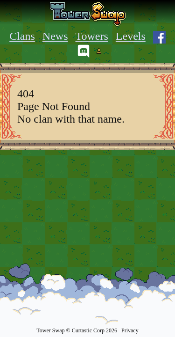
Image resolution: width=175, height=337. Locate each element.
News (55, 36)
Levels (131, 36)
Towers (92, 36)
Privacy (130, 330)
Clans (22, 36)
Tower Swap (50, 330)
